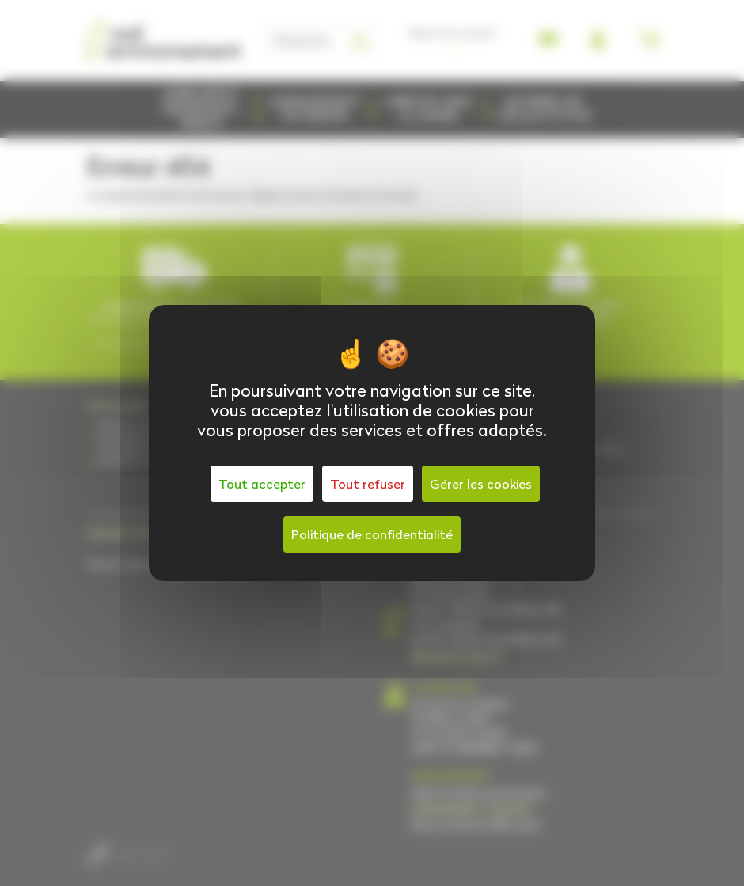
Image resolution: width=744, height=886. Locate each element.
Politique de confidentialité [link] (372, 534)
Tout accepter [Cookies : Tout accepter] (262, 484)
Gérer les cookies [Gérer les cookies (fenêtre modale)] (481, 484)
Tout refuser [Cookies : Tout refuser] (367, 484)
